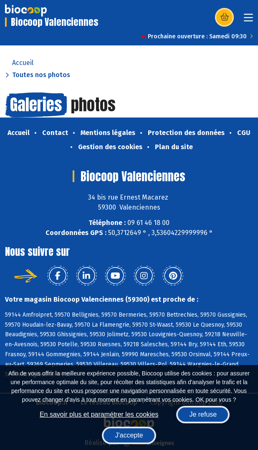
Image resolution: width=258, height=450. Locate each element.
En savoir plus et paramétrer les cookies (99, 414)
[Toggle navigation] (248, 20)
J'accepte (129, 435)
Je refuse (203, 414)
